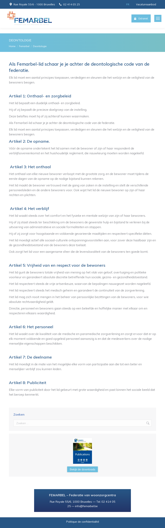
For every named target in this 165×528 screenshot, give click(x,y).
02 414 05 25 (71, 4)
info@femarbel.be (86, 506)
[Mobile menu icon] (157, 18)
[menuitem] (127, 4)
